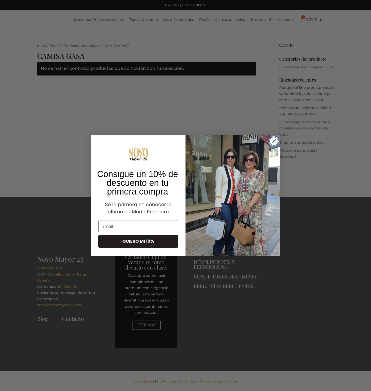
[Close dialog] (274, 141)
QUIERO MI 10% (138, 241)
